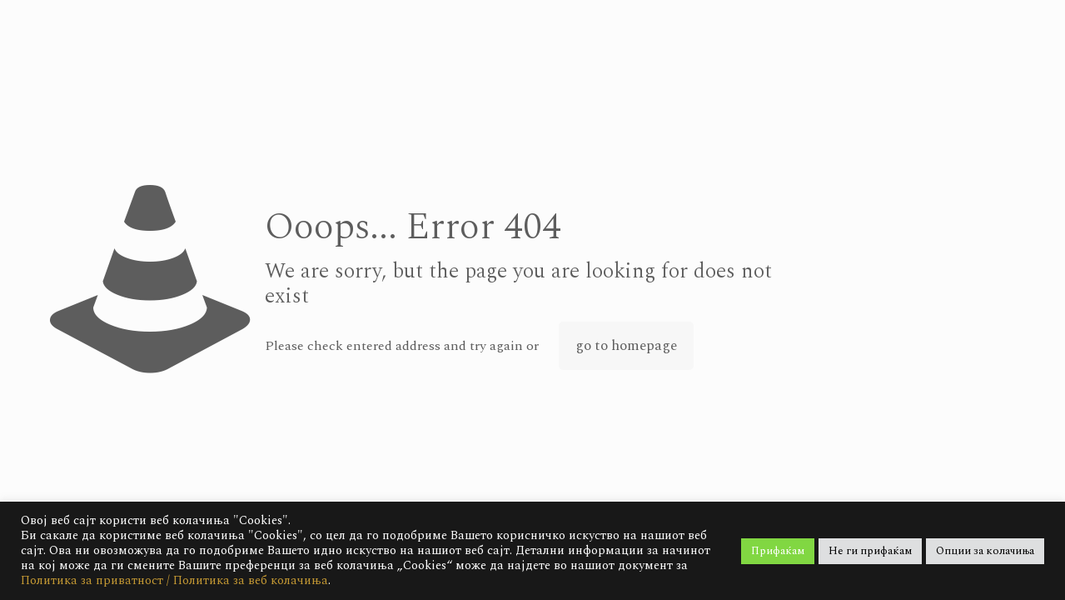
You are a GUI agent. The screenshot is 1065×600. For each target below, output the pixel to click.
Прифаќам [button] (777, 550)
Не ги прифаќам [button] (870, 550)
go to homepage (626, 346)
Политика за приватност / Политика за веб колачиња (174, 580)
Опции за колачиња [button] (985, 550)
